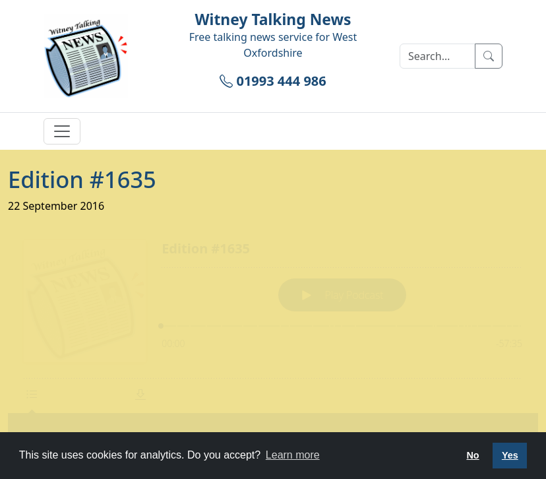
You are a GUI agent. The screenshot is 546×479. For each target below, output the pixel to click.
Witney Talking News (273, 19)
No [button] (472, 455)
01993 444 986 (273, 81)
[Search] (437, 56)
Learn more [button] (293, 455)
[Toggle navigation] (62, 131)
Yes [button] (510, 455)
